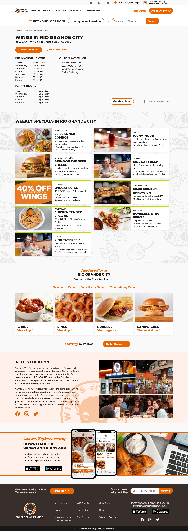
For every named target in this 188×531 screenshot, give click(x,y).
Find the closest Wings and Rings (119, 491)
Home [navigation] (19, 30)
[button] (35, 11)
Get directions (121, 101)
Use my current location (86, 21)
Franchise (82, 510)
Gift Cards (139, 11)
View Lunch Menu (64, 287)
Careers (60, 510)
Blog (101, 510)
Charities (104, 503)
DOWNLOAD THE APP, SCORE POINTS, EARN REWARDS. (150, 504)
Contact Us (62, 503)
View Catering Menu (122, 287)
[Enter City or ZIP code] (144, 491)
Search (152, 21)
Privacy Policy (107, 517)
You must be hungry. (25, 492)
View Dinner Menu (92, 287)
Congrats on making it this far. (31, 489)
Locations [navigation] (28, 30)
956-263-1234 (56, 49)
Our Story (82, 517)
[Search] (129, 21)
